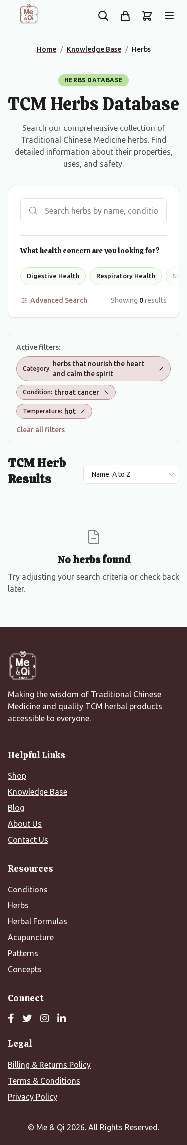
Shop (17, 775)
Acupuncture (31, 937)
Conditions (28, 889)
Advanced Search (53, 300)
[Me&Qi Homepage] (29, 14)
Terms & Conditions (44, 1080)
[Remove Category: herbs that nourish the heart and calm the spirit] (161, 369)
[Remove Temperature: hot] (83, 411)
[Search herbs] (93, 210)
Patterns (23, 953)
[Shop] (125, 16)
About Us (25, 823)
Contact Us (28, 839)
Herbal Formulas (37, 921)
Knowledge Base (37, 791)
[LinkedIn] (61, 1019)
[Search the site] (103, 16)
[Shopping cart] (147, 16)
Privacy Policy (32, 1096)
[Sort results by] (131, 474)
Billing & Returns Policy (49, 1064)
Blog (16, 807)
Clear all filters (40, 430)
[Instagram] (44, 1019)
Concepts (25, 969)
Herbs (18, 905)
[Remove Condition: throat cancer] (106, 392)
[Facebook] (11, 1019)
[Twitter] (27, 1019)
